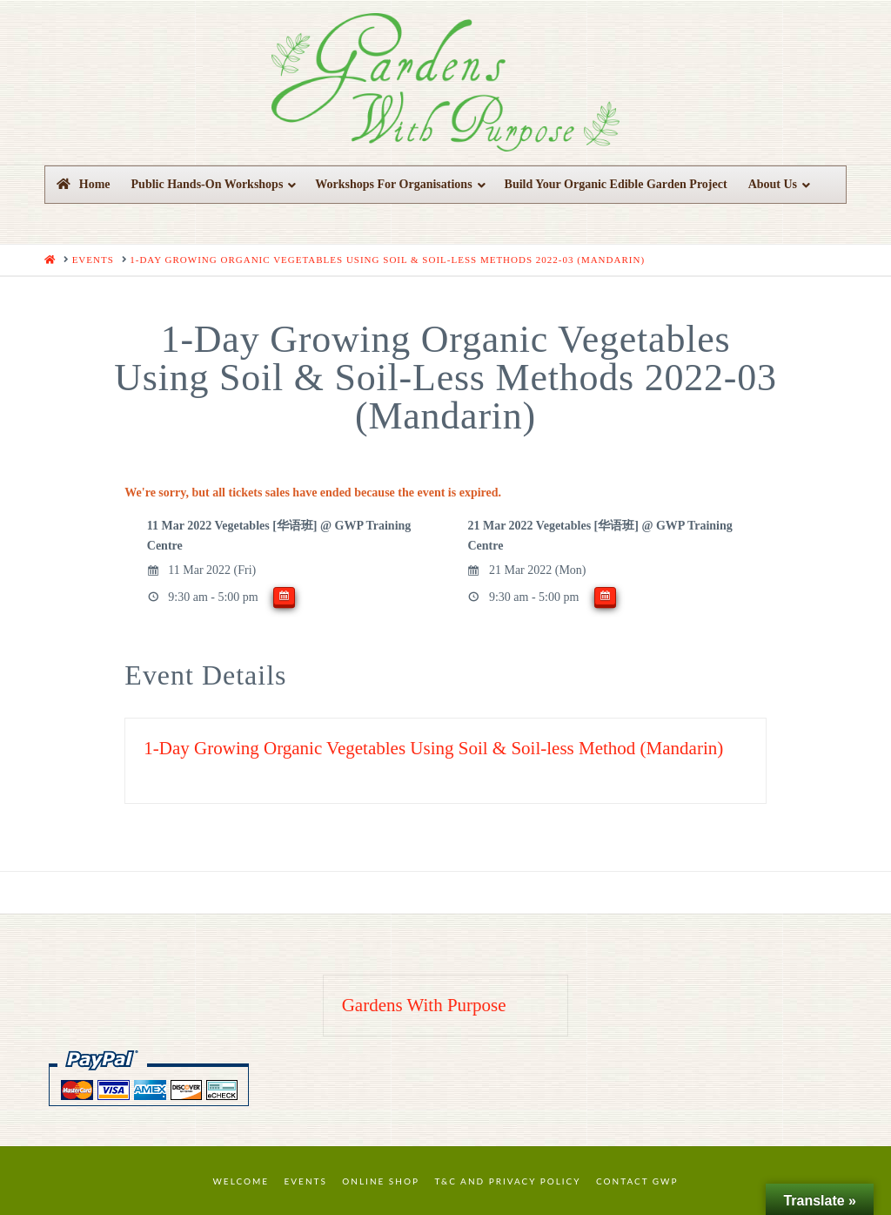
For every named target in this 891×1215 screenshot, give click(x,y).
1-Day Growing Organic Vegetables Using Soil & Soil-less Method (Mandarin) (433, 748)
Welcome (241, 1181)
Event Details (205, 675)
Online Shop (380, 1181)
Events (306, 1181)
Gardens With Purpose (424, 1005)
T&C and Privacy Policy (507, 1181)
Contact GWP (637, 1181)
